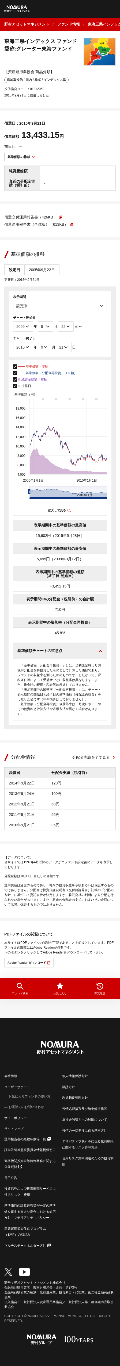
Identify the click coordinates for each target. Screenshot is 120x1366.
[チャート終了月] (44, 347)
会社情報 (10, 1076)
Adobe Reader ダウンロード (27, 962)
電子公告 (10, 1178)
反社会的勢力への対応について (84, 1119)
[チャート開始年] (23, 326)
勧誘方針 (68, 1087)
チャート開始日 (24, 317)
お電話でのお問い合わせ (26, 1107)
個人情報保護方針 (75, 1076)
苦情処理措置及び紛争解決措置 (84, 1109)
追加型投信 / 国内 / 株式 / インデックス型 (36, 80)
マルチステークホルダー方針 (25, 1245)
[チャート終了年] (23, 347)
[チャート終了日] (64, 347)
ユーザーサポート (17, 1087)
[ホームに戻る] (26, 24)
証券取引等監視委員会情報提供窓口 (30, 1150)
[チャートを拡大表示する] (60, 510)
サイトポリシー (15, 1118)
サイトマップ (14, 1129)
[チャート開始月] (45, 326)
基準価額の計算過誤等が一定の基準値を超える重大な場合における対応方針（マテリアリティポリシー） (30, 1212)
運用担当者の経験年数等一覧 (25, 1139)
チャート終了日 (24, 338)
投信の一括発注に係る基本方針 (84, 1130)
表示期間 (19, 297)
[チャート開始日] (66, 326)
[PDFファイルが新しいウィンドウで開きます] (33, 217)
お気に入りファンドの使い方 (29, 1096)
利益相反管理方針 (75, 1098)
